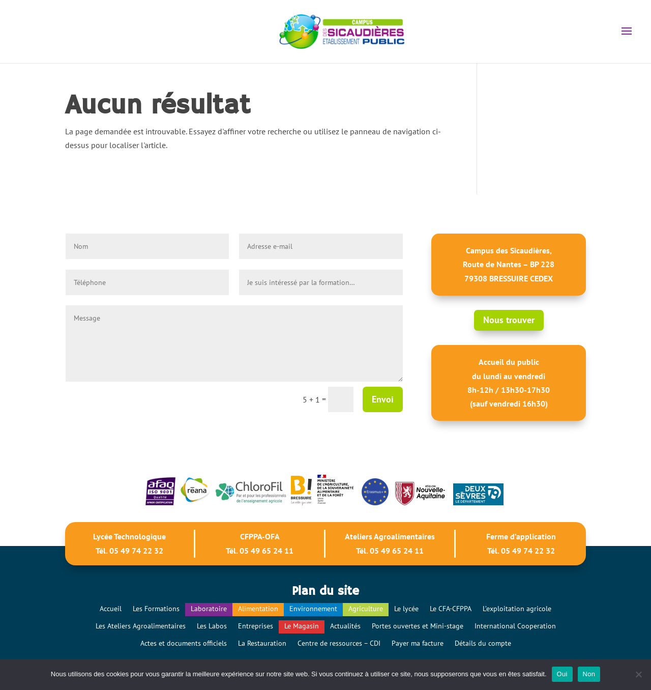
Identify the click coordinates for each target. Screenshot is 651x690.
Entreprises (255, 625)
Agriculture (365, 608)
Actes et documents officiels (183, 643)
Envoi (383, 399)
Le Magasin (301, 625)
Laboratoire (209, 608)
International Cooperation (515, 625)
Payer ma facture (417, 643)
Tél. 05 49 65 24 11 (259, 550)
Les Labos (212, 625)
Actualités (345, 625)
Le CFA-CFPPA (450, 608)
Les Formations (156, 608)
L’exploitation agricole (517, 608)
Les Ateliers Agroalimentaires (141, 625)
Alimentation (258, 608)
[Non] (638, 674)
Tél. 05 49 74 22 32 (129, 550)
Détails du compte (483, 643)
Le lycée (406, 608)
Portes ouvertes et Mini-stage (417, 625)
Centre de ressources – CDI (339, 643)
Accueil (111, 608)
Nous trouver (509, 320)
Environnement (313, 608)
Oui (562, 674)
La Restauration (262, 643)
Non (589, 674)
